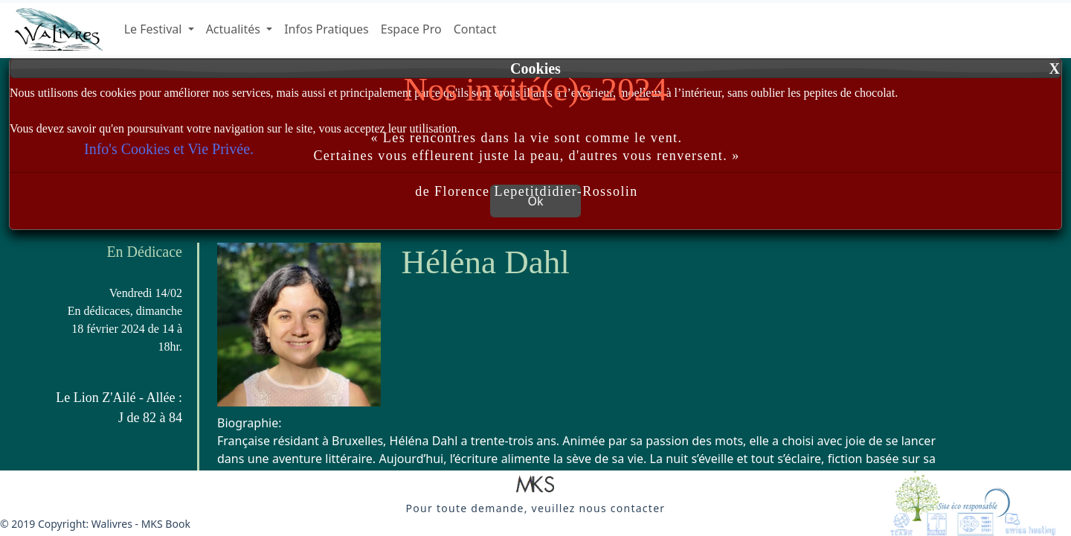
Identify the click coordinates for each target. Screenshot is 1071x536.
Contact (475, 29)
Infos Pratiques (326, 29)
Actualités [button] (234, 29)
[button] (535, 485)
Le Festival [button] (154, 29)
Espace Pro (411, 29)
